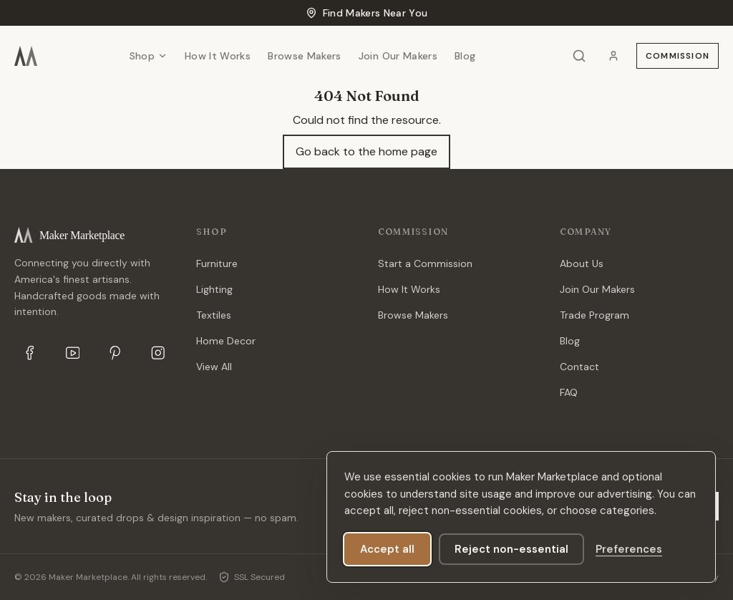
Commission (677, 56)
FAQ (569, 392)
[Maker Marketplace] (25, 56)
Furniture (217, 263)
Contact (579, 366)
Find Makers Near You (367, 12)
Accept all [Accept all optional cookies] (387, 549)
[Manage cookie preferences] (629, 549)
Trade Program (594, 315)
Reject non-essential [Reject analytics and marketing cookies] (511, 549)
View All (214, 366)
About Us (581, 263)
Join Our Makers (398, 55)
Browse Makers (304, 55)
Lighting (214, 289)
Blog (465, 55)
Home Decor (226, 340)
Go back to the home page (366, 151)
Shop (149, 55)
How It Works (218, 55)
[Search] (579, 55)
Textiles (213, 315)
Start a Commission (425, 263)
